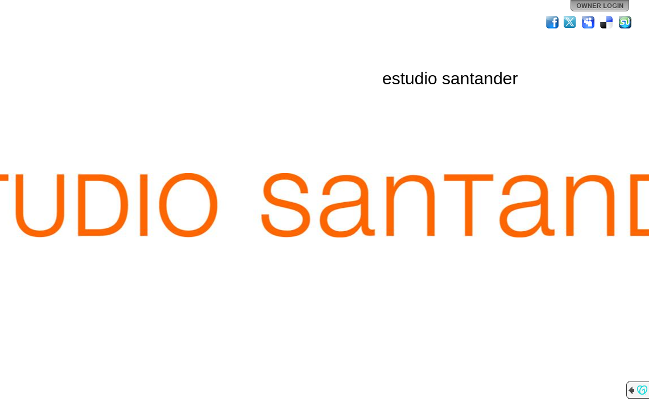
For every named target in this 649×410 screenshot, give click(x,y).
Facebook (552, 22)
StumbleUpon (625, 22)
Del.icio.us (607, 22)
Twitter (570, 22)
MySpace (589, 22)
